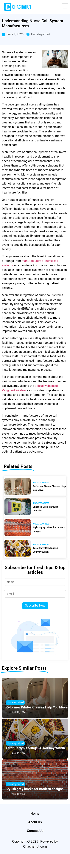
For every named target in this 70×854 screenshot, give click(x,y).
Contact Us (35, 831)
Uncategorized (40, 34)
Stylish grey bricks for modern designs (49, 529)
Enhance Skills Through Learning (45, 508)
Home (35, 813)
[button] (65, 7)
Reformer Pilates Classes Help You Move (49, 488)
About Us (35, 822)
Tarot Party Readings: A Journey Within (45, 550)
